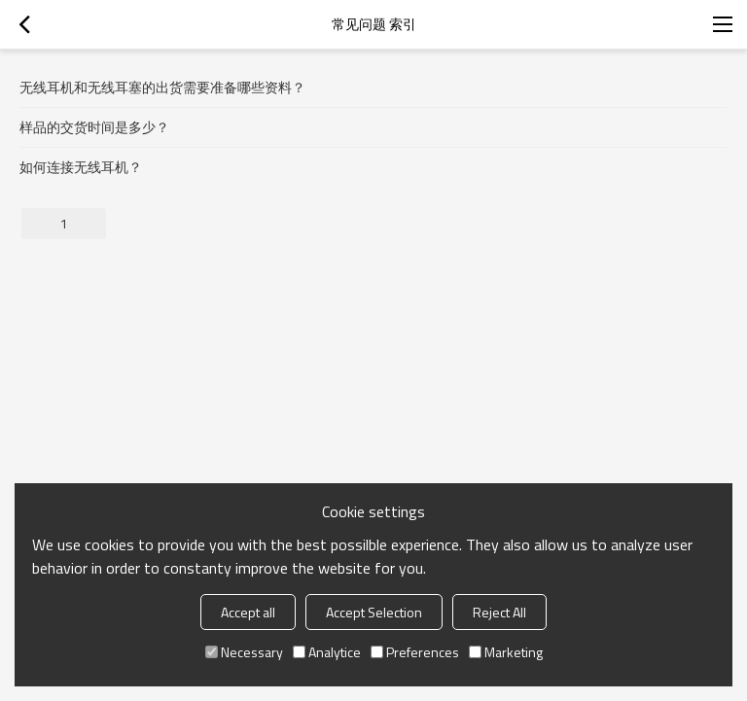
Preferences (415, 652)
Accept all (248, 612)
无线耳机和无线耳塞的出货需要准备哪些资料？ (162, 87)
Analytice (327, 652)
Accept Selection (374, 612)
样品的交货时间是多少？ (94, 127)
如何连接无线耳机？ (80, 167)
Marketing (506, 652)
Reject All (499, 612)
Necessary (244, 652)
